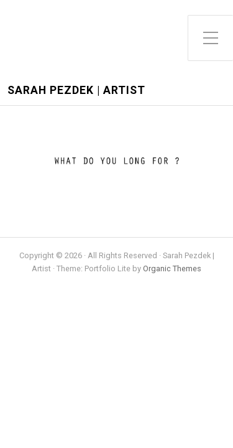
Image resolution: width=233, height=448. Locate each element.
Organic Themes (172, 268)
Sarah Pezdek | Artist (76, 90)
